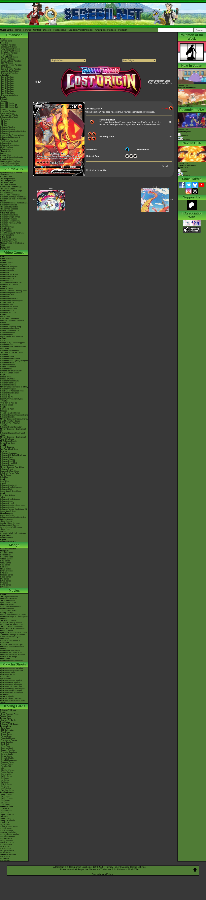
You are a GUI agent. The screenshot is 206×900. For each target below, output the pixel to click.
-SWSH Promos (6, 798)
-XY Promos (5, 802)
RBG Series (5, 561)
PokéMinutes (5, 229)
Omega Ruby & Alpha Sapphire (12, 343)
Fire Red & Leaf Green (9, 449)
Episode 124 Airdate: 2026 (187, 165)
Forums (27, 30)
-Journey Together (7, 750)
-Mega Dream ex (7, 814)
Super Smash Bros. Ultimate (11, 337)
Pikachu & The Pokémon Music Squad (12, 701)
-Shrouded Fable (7, 758)
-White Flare (5, 746)
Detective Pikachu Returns (11, 283)
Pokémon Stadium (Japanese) (12, 505)
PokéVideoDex (6, 231)
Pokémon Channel (7, 459)
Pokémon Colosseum (9, 453)
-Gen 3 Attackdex (7, 81)
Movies (14, 590)
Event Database (6, 159)
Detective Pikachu (7, 333)
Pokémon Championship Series (13, 131)
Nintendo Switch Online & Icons (13, 533)
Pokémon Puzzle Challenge (11, 487)
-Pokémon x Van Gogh (9, 141)
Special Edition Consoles (10, 523)
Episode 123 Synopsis (184, 133)
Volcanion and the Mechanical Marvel (12, 648)
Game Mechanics (7, 113)
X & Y (2, 341)
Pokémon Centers (7, 129)
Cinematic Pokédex (8, 111)
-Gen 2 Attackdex (7, 79)
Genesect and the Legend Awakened (10, 638)
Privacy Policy (112, 867)
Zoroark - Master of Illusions (11, 627)
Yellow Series (5, 563)
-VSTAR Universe (7, 850)
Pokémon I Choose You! (10, 651)
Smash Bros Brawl (7, 443)
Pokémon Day (6, 143)
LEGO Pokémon (6, 147)
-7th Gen (3, 125)
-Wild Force (4, 846)
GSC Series (5, 565)
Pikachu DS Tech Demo (9, 471)
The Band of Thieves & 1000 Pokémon (11, 354)
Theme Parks (5, 151)
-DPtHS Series (6, 784)
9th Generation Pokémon (10, 161)
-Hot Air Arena (5, 828)
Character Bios (6, 177)
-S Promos (4, 858)
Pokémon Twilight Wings (10, 217)
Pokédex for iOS (6, 405)
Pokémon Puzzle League (10, 499)
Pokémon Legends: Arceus (11, 293)
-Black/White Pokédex (9, 53)
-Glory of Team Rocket (9, 826)
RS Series (4, 567)
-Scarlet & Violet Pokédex (10, 69)
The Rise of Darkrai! (8, 621)
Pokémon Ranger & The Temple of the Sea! (14, 618)
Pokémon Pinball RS (8, 463)
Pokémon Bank (6, 345)
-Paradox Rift (5, 766)
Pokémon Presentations (10, 145)
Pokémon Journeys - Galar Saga (13, 197)
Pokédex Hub (59, 30)
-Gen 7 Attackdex (7, 89)
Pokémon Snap (6, 501)
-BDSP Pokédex (6, 63)
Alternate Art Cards (7, 720)
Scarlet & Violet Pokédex (81, 30)
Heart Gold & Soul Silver (10, 413)
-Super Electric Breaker (9, 834)
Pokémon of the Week (9, 117)
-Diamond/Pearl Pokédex (10, 51)
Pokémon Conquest (8, 389)
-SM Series (4, 778)
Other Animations (7, 235)
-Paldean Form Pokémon (10, 165)
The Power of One (7, 601)
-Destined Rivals (6, 748)
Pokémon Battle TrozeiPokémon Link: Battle (13, 348)
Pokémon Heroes (7, 609)
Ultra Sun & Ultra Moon (9, 319)
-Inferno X (4, 816)
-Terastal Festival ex (8, 832)
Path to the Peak (7, 227)
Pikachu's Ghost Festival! (10, 682)
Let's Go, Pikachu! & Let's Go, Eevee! (12, 322)
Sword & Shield (6, 289)
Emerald (3, 451)
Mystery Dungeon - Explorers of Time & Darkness (13, 438)
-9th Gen (3, 121)
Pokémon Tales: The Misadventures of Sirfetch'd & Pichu (12, 243)
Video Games (14, 252)
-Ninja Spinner (6, 810)
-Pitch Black (5, 732)
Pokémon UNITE (7, 279)
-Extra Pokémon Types (9, 714)
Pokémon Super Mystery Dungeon (14, 361)
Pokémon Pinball (7, 503)
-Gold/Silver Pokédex (8, 47)
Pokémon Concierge (8, 239)
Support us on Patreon (103, 874)
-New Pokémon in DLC (9, 163)
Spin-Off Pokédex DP (8, 105)
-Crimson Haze (6, 844)
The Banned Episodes (9, 209)
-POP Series (5, 804)
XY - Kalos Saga (6, 193)
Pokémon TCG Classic (9, 724)
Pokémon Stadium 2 (8, 485)
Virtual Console (6, 521)
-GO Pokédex (5, 67)
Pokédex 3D (5, 395)
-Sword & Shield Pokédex (10, 61)
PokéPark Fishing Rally (9, 473)
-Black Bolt (4, 744)
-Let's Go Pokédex (7, 59)
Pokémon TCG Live (8, 313)
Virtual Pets (4, 529)
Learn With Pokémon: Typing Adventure (11, 400)
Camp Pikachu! (6, 676)
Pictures (184, 140)
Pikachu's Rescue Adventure (11, 670)
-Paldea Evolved (6, 772)
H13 (51, 188)
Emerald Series (6, 571)
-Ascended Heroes (7, 738)
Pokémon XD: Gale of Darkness (13, 455)
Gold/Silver (4, 481)
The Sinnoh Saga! (7, 189)
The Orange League (8, 181)
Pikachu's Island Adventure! (11, 684)
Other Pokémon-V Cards (160, 83)
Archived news (6, 41)
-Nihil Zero (4, 812)
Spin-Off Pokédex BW (9, 107)
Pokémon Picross (7, 363)
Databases (14, 35)
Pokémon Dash (6, 457)
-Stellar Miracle (6, 838)
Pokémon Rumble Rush (9, 329)
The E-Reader (6, 475)
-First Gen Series (7, 790)
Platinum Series (6, 575)
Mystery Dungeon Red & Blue (12, 467)
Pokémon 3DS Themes (9, 525)
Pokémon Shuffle (7, 357)
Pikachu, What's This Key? (11, 698)
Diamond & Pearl (7, 409)
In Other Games (6, 519)
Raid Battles (5, 722)
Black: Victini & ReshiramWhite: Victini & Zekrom (13, 630)
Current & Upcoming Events (11, 157)
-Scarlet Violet (5, 774)
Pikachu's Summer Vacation (11, 668)
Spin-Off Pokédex (7, 103)
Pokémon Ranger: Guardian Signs (14, 415)
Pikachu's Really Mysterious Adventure (11, 693)
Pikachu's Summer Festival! (11, 680)
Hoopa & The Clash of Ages (11, 645)
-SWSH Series (6, 776)
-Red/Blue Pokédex (8, 45)
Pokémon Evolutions (8, 219)
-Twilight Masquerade (9, 760)
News (2, 39)
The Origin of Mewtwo (9, 597)
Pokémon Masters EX (9, 277)
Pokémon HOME (7, 295)
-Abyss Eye (4, 808)
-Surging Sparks (6, 754)
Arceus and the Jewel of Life (11, 625)
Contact (37, 30)
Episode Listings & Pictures (11, 173)
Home (18, 30)
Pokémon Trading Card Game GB (13, 509)
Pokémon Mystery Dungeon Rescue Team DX (11, 302)
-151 (2, 768)
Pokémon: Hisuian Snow (10, 221)
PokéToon (4, 225)
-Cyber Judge (5, 848)
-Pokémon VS (5, 852)
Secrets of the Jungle (8, 657)
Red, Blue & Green (7, 495)
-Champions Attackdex (9, 95)
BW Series (4, 579)
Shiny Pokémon (6, 211)
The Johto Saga (6, 183)
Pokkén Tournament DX (9, 331)
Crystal (3, 483)
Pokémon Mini (6, 489)
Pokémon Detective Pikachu (11, 661)
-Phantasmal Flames (8, 740)
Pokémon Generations (9, 215)
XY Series (4, 583)
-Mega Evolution (6, 742)
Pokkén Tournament (8, 367)
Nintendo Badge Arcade (9, 373)
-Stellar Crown (6, 756)
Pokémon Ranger (7, 465)
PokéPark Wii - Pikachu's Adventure (10, 424)
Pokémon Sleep (6, 281)
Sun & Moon (5, 317)
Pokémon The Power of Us (11, 653)
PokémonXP (5, 133)
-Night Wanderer (6, 840)
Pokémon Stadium (7, 507)
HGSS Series (5, 577)
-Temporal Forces (7, 762)
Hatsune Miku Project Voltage (12, 135)
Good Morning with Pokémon (12, 233)
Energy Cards (5, 718)
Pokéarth (122, 30)
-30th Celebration (7, 730)
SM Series (4, 587)
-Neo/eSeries (5, 788)
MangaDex (4, 551)
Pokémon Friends (7, 271)
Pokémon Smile (6, 305)
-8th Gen (3, 123)
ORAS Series (5, 585)
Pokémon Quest (6, 335)
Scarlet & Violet (6, 263)
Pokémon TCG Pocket (9, 285)
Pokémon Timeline (7, 127)
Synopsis (183, 171)
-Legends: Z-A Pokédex (9, 71)
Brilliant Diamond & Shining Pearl (13, 291)
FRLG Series (5, 569)
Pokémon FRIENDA (8, 541)
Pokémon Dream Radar (9, 381)
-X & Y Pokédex (6, 55)
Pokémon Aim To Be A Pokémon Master (13, 200)
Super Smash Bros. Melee (10, 491)
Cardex (3, 109)
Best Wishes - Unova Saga (11, 191)
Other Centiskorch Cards (159, 81)
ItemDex (3, 97)
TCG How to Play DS (8, 403)
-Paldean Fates (6, 764)
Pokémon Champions (9, 267)
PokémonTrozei (6, 469)
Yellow (2, 497)
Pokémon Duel (6, 369)
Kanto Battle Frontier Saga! (11, 187)
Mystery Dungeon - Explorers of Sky (13, 430)
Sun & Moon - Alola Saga (10, 195)
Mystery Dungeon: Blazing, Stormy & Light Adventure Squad (14, 420)
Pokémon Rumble (7, 417)
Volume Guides (6, 559)
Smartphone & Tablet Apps (11, 527)
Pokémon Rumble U (8, 385)
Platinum (3, 411)
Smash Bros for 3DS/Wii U (11, 371)
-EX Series (4, 786)
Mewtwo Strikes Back (9, 599)
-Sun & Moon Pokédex (9, 57)
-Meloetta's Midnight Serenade (12, 635)
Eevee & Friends (7, 696)
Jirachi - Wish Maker (8, 611)
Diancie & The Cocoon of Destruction (10, 642)
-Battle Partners (6, 830)
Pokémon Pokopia (7, 269)
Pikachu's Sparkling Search (11, 690)
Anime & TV (14, 169)
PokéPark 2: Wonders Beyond (12, 391)
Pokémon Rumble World (10, 359)
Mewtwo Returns (7, 605)
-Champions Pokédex (9, 73)
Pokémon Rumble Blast (9, 393)
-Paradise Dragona (7, 836)
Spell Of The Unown (8, 603)
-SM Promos (5, 800)
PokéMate (4, 477)
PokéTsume (5, 249)
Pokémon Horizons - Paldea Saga (14, 203)
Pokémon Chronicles (8, 205)
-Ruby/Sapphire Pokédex (10, 49)
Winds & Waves (6, 259)
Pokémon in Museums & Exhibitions (10, 138)
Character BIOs (6, 553)
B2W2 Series (5, 581)
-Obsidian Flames (7, 770)
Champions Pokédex (105, 30)
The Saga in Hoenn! (8, 185)
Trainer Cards (5, 716)
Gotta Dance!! (5, 678)
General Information (8, 549)
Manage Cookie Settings (134, 867)
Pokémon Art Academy (9, 351)
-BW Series (4, 782)
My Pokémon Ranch (8, 441)
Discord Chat (5, 155)
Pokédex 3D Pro (6, 397)
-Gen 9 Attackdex (7, 93)
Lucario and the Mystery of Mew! (13, 615)
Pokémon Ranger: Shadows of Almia (12, 434)
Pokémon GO (5, 273)
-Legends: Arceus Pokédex (11, 65)
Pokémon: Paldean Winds (10, 223)
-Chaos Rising (6, 734)
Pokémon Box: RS (7, 461)
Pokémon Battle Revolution (11, 427)
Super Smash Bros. (8, 511)
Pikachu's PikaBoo (7, 674)
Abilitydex (4, 101)
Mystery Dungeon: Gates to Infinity (14, 387)
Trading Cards (14, 706)
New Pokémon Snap (8, 309)
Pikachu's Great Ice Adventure (12, 688)
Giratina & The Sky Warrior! (11, 623)
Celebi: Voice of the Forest (11, 607)
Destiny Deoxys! (6, 613)
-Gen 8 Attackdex (7, 91)
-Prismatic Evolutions (8, 752)
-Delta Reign (5, 728)
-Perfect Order (6, 736)
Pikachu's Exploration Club (11, 686)
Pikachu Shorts (14, 664)
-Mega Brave (5, 818)
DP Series (4, 573)
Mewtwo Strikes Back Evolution (12, 655)
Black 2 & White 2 (7, 379)
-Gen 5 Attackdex (7, 85)
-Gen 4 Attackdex (7, 83)
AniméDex (4, 175)
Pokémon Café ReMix (9, 275)
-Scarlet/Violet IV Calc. (9, 115)
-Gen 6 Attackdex (7, 87)
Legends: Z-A (5, 265)
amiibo (3, 531)
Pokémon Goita (6, 537)
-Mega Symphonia (7, 820)
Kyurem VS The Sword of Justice (13, 633)
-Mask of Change (7, 842)
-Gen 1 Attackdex (7, 77)
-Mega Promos (6, 794)
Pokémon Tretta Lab (8, 383)
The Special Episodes (9, 207)
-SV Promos (5, 796)
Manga (14, 545)
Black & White (5, 377)
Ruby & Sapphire (7, 447)
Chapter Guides (6, 557)
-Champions (5, 119)
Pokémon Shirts (6, 149)
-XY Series (4, 780)
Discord (47, 30)
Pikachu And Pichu (7, 672)
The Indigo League (7, 179)
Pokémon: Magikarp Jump (10, 327)
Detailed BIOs (5, 555)
